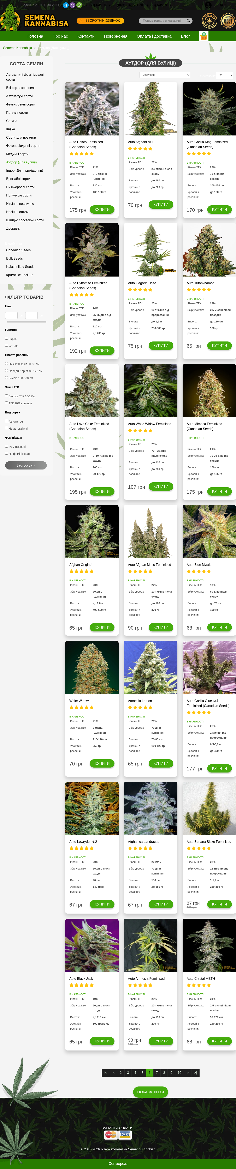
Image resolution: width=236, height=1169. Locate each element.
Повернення (115, 36)
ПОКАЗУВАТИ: (206, 76)
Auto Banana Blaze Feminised (209, 841)
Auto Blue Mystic (199, 565)
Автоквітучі (16, 421)
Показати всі (150, 1092)
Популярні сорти (18, 195)
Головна (35, 36)
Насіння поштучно (20, 203)
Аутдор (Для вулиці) (21, 162)
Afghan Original (80, 565)
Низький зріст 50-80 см (24, 364)
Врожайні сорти (18, 179)
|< (105, 1072)
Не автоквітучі (18, 428)
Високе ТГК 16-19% (22, 396)
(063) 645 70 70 (130, 5)
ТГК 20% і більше (20, 403)
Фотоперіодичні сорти (23, 145)
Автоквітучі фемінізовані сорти (24, 77)
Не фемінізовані (19, 453)
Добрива (12, 228)
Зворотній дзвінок (99, 20)
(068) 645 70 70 (160, 5)
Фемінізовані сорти (20, 104)
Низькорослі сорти (20, 187)
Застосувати (26, 465)
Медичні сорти (17, 154)
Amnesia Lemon (140, 701)
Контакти (86, 36)
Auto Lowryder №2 (83, 841)
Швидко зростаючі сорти (25, 220)
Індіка (10, 129)
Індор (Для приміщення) (24, 170)
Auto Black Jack (81, 978)
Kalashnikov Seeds (20, 266)
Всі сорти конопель (21, 88)
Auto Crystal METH (201, 978)
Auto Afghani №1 (140, 142)
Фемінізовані (17, 446)
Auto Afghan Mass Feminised (149, 565)
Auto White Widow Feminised (149, 424)
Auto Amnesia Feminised (146, 978)
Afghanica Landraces (143, 841)
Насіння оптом (17, 212)
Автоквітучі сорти (19, 96)
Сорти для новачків (21, 137)
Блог (185, 36)
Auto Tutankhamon (200, 283)
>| (195, 1072)
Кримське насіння (19, 275)
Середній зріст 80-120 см (25, 371)
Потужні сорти (17, 112)
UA (222, 5)
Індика (13, 338)
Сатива (11, 121)
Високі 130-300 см (21, 378)
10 (179, 1072)
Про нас (60, 36)
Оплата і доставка (154, 36)
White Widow (79, 701)
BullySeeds (14, 258)
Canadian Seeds (18, 250)
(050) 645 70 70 (99, 5)
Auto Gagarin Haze (142, 283)
